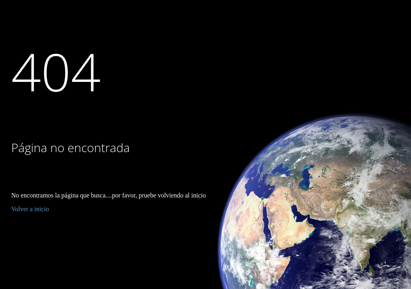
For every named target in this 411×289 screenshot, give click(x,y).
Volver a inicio (30, 209)
